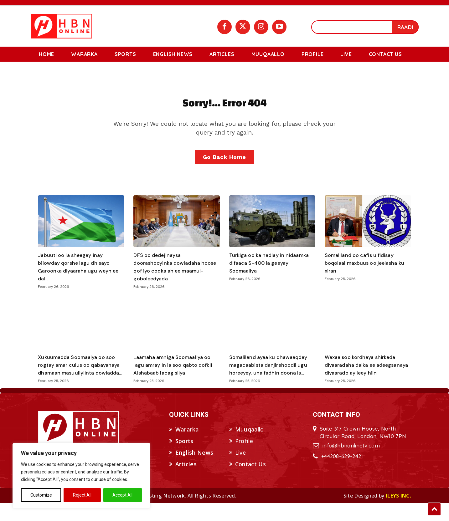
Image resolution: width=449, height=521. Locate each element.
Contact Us (250, 482)
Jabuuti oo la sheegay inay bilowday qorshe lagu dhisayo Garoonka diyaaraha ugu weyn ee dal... (78, 277)
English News (194, 470)
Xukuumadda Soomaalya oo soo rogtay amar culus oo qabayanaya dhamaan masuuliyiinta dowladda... (80, 379)
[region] (81, 475)
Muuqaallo (249, 447)
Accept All (122, 495)
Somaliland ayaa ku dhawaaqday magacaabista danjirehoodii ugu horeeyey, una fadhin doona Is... (272, 374)
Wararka (187, 447)
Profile (244, 459)
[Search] (405, 27)
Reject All (82, 495)
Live (240, 470)
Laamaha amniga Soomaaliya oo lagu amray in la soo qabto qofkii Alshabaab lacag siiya (176, 374)
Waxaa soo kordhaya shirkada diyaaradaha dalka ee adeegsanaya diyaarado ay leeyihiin (364, 379)
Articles (186, 482)
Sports (184, 459)
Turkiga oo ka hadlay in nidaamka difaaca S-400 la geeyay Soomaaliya (265, 272)
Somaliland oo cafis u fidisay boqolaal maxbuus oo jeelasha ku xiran (365, 272)
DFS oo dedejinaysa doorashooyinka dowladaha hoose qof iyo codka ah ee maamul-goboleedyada (169, 277)
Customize (41, 495)
